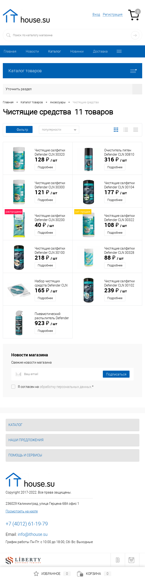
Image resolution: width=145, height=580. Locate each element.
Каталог (54, 51)
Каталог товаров (72, 70)
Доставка (100, 51)
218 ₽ (46, 258)
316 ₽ (115, 160)
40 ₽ (44, 225)
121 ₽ (46, 192)
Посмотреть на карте (22, 511)
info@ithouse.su (33, 534)
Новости (32, 51)
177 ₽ (115, 192)
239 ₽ (115, 291)
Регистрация (113, 14)
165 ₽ (46, 291)
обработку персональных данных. (66, 387)
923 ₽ (46, 323)
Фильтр (19, 130)
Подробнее (45, 167)
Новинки (77, 51)
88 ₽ (113, 258)
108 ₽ (115, 225)
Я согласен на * (55, 387)
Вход (96, 14)
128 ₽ (46, 160)
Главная (10, 51)
